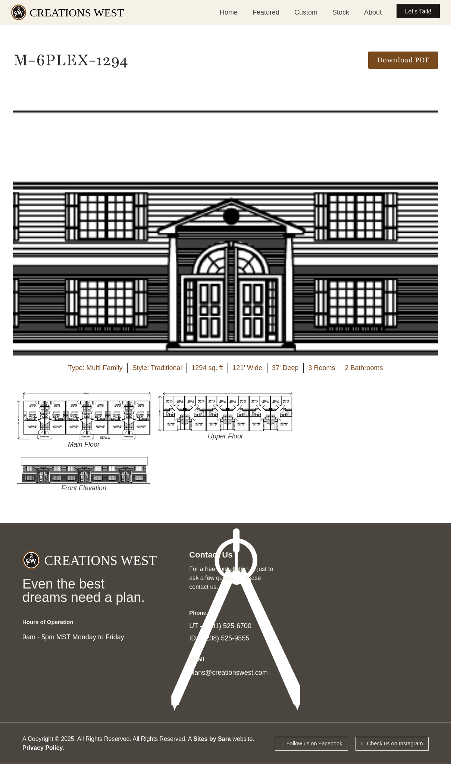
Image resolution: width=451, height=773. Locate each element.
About (364, 12)
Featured (257, 12)
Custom (297, 12)
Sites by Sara (212, 746)
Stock (332, 12)
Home (220, 12)
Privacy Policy (42, 755)
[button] (403, 60)
